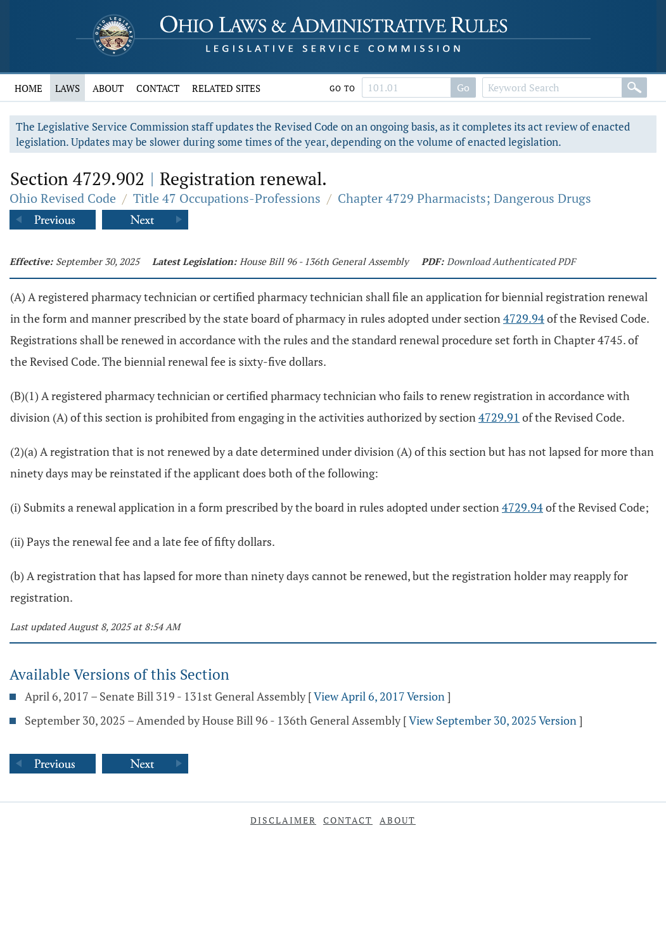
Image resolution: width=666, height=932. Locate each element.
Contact (157, 88)
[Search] (634, 87)
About (108, 88)
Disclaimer (283, 820)
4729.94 (523, 318)
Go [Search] (463, 87)
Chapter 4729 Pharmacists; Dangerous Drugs (464, 198)
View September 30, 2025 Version (493, 720)
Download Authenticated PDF (511, 261)
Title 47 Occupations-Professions (227, 198)
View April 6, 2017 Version (379, 696)
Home (28, 88)
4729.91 (499, 417)
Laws (67, 88)
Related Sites (226, 88)
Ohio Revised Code (63, 198)
